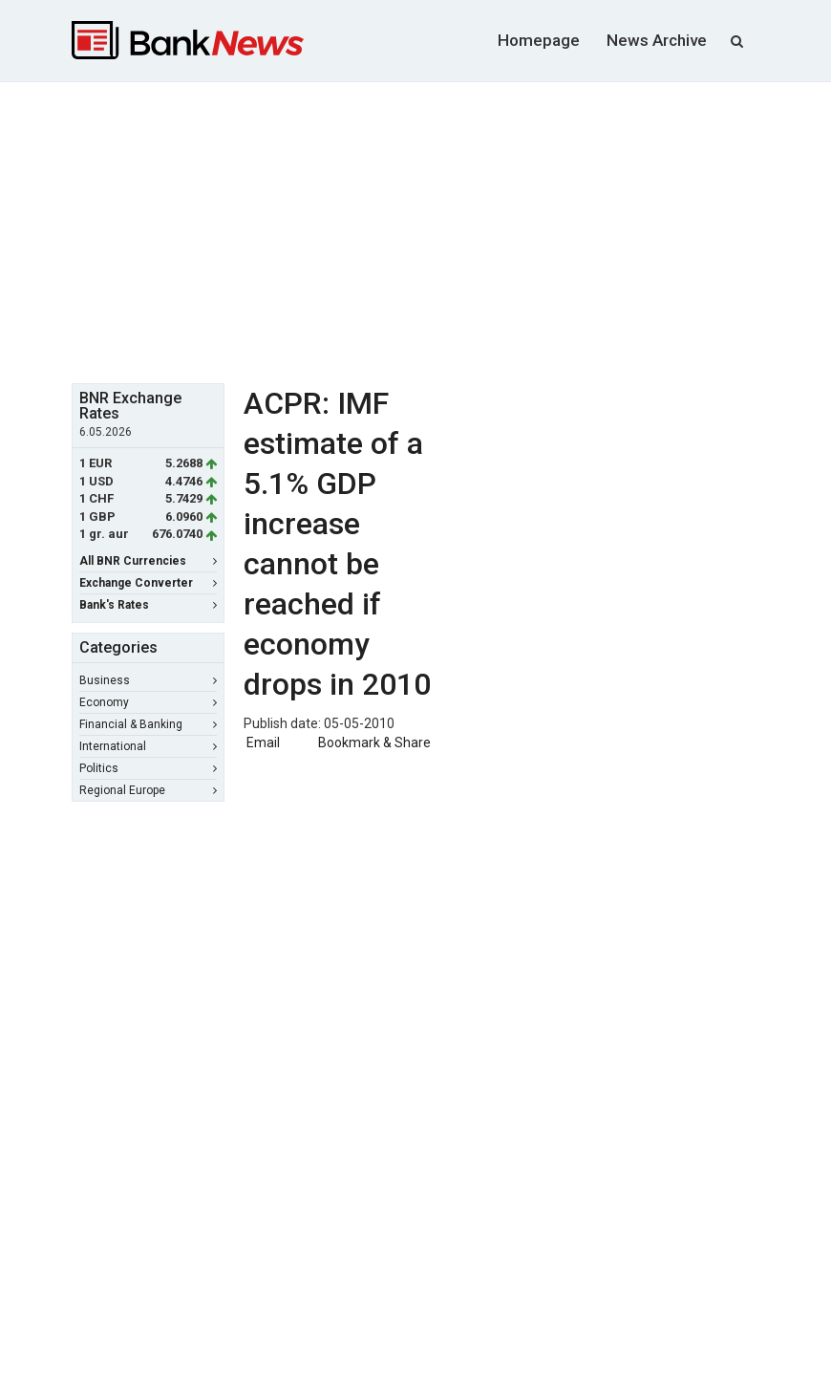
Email (262, 742)
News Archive (657, 40)
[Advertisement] (451, 230)
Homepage (539, 40)
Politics (148, 768)
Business (148, 680)
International (148, 746)
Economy (148, 702)
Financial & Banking (148, 724)
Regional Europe (148, 790)
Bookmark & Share (374, 742)
